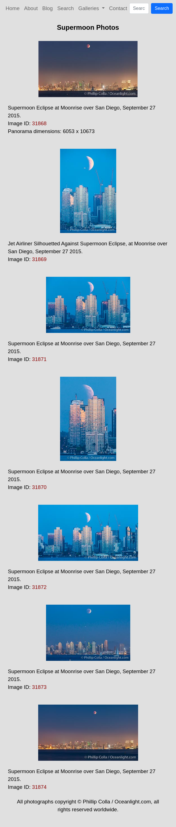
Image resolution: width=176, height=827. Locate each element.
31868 (39, 123)
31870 (39, 487)
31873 (39, 687)
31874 (39, 787)
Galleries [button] (89, 8)
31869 (39, 259)
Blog (47, 8)
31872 (39, 587)
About (31, 8)
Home (13, 8)
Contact (118, 8)
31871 (39, 359)
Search (65, 8)
